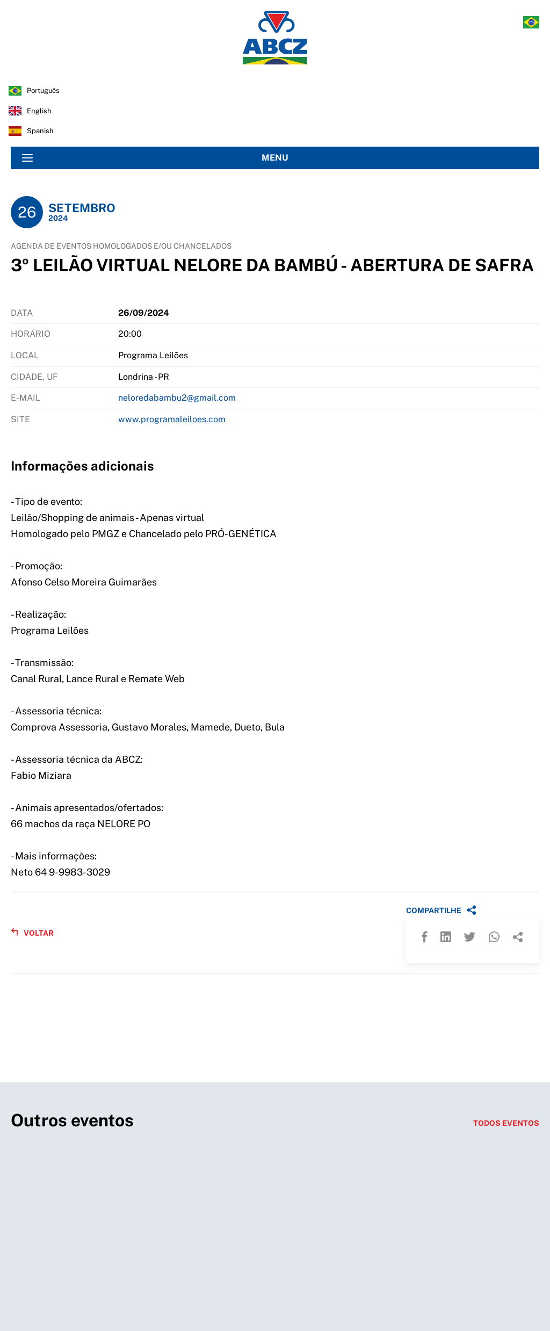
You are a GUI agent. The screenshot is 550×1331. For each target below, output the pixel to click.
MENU (155, 158)
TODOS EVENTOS (506, 1123)
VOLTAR (32, 932)
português (43, 90)
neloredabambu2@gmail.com (177, 398)
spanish (40, 131)
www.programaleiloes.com (172, 419)
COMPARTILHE (441, 910)
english (39, 111)
